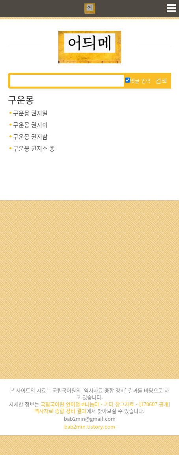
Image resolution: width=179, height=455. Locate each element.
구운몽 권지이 (30, 124)
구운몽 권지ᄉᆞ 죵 (34, 148)
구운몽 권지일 (30, 113)
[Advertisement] (89, 289)
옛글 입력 (138, 80)
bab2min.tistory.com (89, 426)
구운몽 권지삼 (30, 136)
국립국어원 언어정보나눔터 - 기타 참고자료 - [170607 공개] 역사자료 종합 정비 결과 (102, 407)
